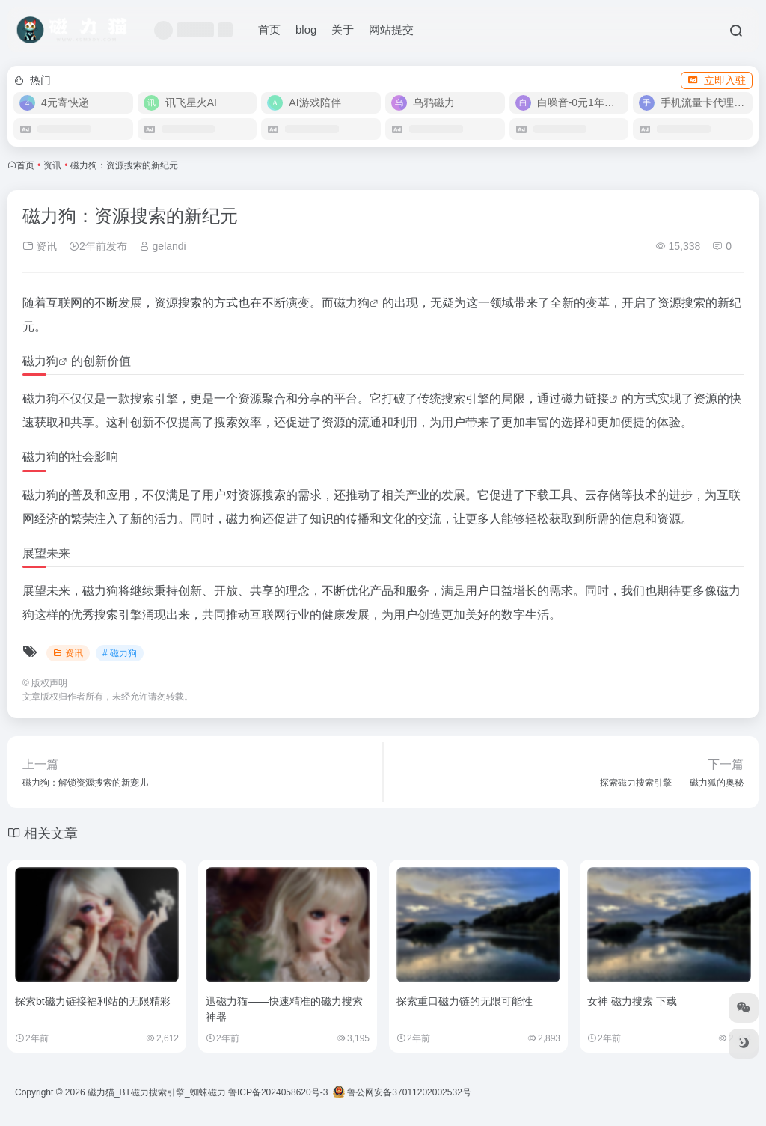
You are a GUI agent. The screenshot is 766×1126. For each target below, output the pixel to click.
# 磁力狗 (119, 653)
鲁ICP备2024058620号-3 (278, 1092)
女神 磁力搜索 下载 (632, 1001)
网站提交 (391, 29)
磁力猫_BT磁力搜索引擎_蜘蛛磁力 (157, 1092)
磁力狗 (352, 302)
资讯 (52, 165)
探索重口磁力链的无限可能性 (464, 1001)
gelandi (162, 246)
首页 (269, 29)
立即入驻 (716, 80)
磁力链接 (585, 398)
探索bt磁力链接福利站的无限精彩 (93, 1001)
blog (305, 29)
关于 (342, 29)
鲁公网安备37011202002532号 (402, 1092)
